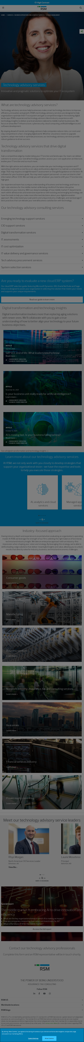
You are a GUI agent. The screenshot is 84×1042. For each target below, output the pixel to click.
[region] (42, 1035)
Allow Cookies (49, 1038)
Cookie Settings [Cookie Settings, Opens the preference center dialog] (33, 1038)
